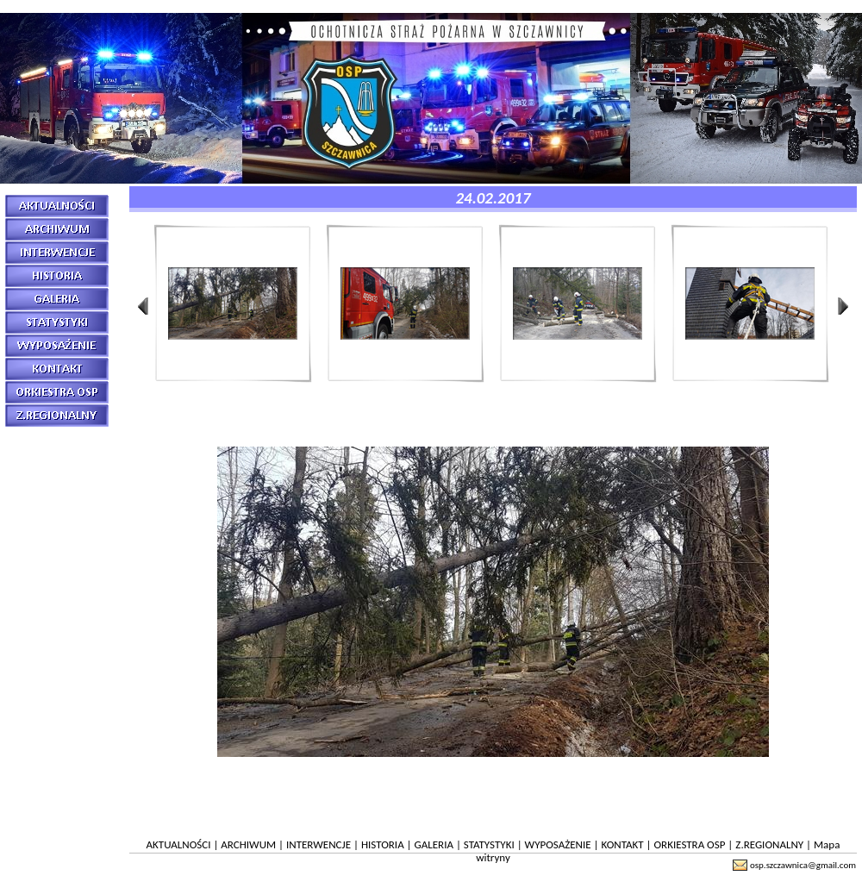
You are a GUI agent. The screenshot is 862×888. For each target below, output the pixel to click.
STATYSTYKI (489, 844)
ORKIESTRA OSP (689, 844)
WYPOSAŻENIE (558, 844)
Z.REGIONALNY (769, 844)
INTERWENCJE (318, 844)
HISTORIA (382, 844)
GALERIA (434, 844)
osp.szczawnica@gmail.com (803, 865)
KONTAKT (623, 844)
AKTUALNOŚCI (179, 844)
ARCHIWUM (248, 844)
